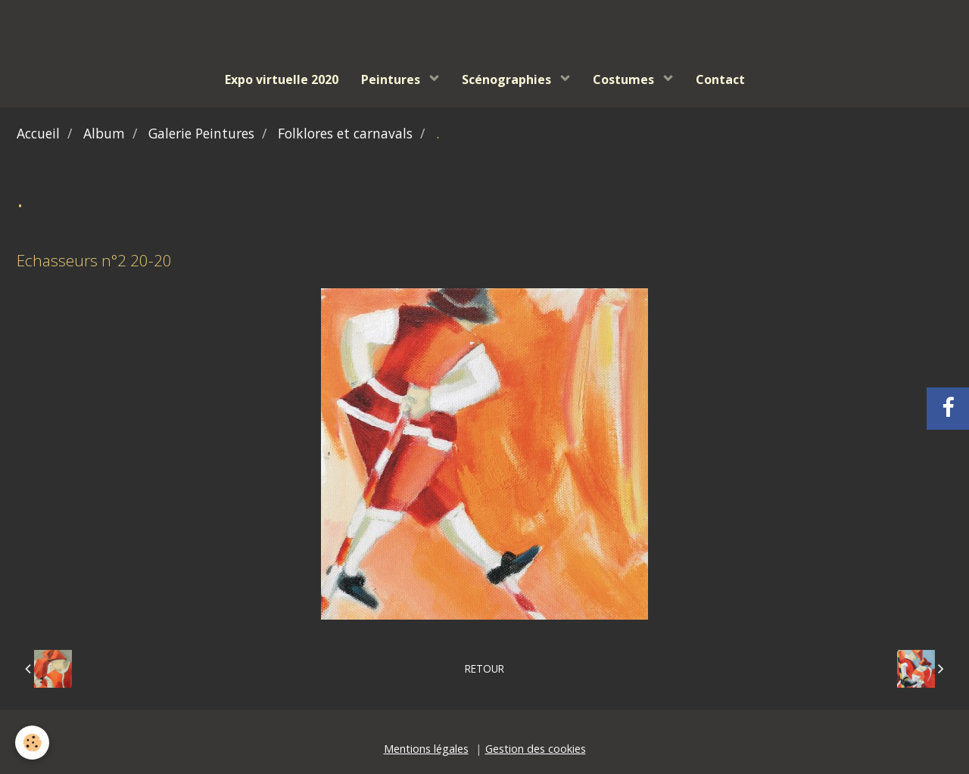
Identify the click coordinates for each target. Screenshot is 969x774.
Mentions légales (426, 748)
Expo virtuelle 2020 (281, 79)
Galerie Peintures (201, 133)
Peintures (392, 79)
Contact (720, 79)
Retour (484, 668)
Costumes (625, 79)
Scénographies (508, 79)
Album (104, 133)
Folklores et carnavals (345, 133)
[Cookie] (32, 743)
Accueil (38, 133)
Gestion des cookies (535, 748)
